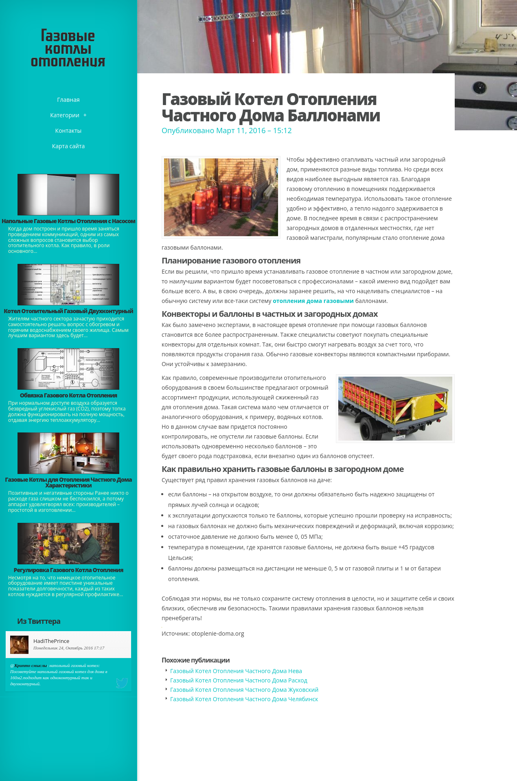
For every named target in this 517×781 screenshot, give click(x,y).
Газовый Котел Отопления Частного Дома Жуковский (244, 689)
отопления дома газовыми (313, 301)
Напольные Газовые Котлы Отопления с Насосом (68, 221)
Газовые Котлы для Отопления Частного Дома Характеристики (68, 482)
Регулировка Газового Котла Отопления (68, 570)
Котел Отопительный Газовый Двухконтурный (68, 311)
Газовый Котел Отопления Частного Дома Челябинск (244, 699)
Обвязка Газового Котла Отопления (68, 395)
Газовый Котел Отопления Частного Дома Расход (238, 680)
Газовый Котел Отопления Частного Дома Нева (236, 671)
